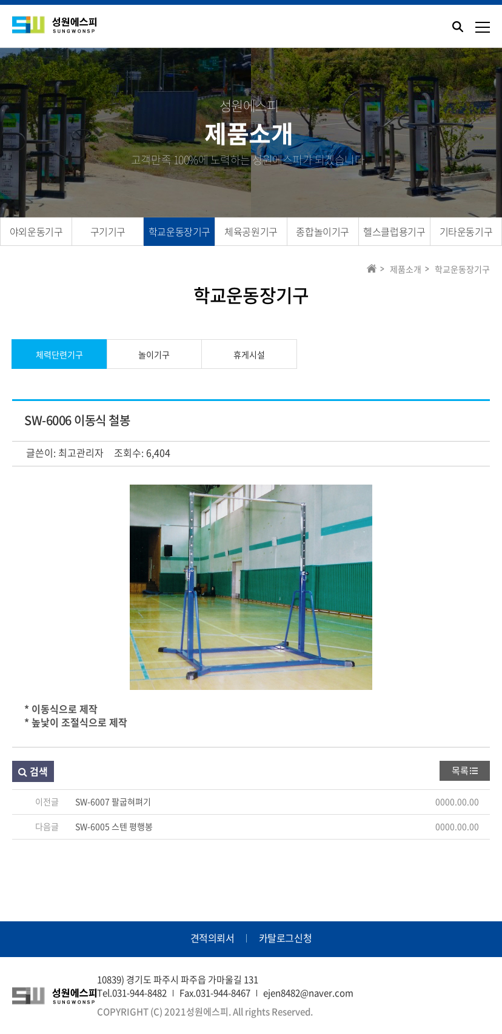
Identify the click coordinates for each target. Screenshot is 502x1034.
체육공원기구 (251, 231)
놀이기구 (154, 354)
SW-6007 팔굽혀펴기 (113, 801)
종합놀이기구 (322, 231)
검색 (33, 771)
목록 (460, 770)
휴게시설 (249, 354)
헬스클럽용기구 (394, 231)
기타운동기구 (466, 231)
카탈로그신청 (285, 937)
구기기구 (108, 231)
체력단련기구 (59, 354)
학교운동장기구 (179, 231)
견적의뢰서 (212, 937)
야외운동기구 (36, 231)
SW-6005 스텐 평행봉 (114, 826)
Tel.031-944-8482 (132, 992)
